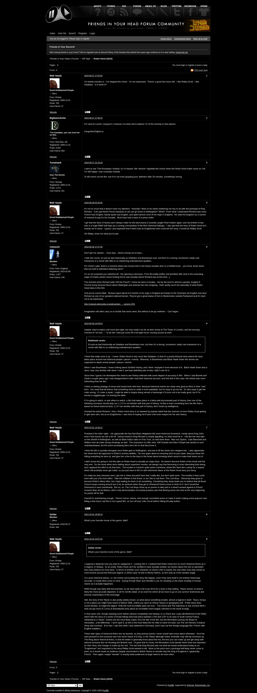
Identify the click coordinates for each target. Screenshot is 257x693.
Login (92, 33)
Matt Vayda (56, 75)
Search (72, 33)
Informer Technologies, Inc (198, 685)
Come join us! (182, 52)
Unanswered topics (182, 39)
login (183, 65)
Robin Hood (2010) (103, 58)
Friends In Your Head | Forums (64, 58)
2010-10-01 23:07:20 (93, 539)
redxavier (55, 247)
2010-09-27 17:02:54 (93, 76)
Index (52, 33)
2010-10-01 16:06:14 (93, 514)
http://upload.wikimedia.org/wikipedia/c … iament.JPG (109, 304)
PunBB (171, 685)
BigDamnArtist (58, 118)
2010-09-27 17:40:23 (93, 118)
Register (82, 33)
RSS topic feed (201, 70)
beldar (53, 514)
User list (62, 33)
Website (53, 112)
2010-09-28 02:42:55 (93, 203)
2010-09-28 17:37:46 (93, 247)
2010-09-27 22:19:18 (93, 163)
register (191, 65)
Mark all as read (200, 39)
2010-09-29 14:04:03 (93, 323)
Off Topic (86, 58)
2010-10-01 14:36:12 (93, 427)
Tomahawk (55, 162)
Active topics (166, 39)
